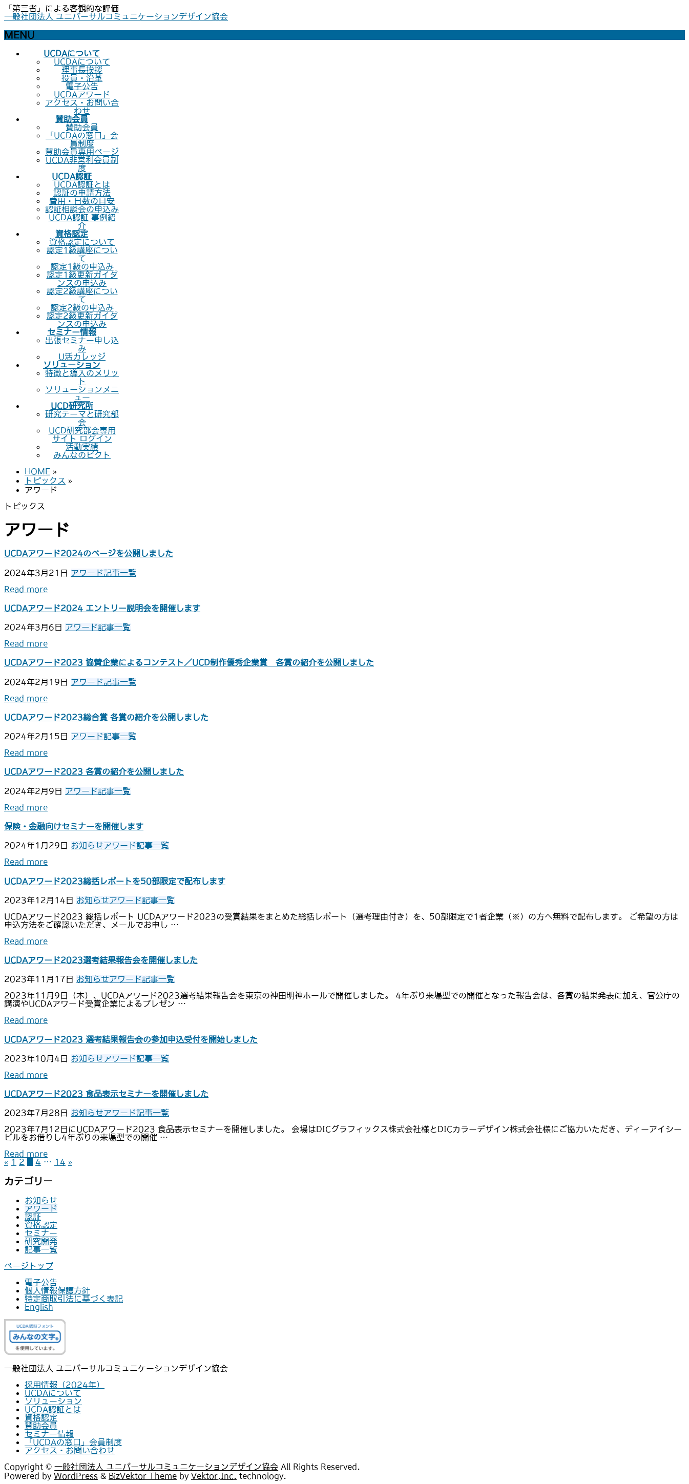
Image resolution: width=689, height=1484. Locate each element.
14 (60, 1162)
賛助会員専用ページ (82, 152)
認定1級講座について (82, 254)
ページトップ (28, 1266)
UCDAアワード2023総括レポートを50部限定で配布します (114, 881)
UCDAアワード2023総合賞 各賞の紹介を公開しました (106, 717)
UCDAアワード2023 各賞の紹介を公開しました (94, 771)
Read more (26, 589)
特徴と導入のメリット (82, 377)
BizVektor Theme (143, 1476)
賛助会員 (82, 127)
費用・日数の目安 (82, 201)
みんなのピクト (82, 455)
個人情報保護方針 (57, 1290)
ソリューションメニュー (82, 393)
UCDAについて (82, 61)
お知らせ (87, 845)
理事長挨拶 (81, 70)
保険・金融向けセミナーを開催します (73, 826)
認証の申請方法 (82, 193)
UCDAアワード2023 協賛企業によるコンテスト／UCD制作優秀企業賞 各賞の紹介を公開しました (189, 662)
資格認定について (82, 242)
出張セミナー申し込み (82, 344)
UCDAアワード (82, 94)
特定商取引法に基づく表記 (74, 1298)
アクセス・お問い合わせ (82, 106)
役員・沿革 (81, 78)
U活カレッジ (82, 356)
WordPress (76, 1476)
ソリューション (53, 1401)
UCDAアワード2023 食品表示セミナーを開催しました (106, 1094)
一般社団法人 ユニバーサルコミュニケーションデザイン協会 (116, 16)
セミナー (41, 1233)
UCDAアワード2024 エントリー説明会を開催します (102, 608)
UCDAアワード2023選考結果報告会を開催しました (101, 960)
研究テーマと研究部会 (82, 418)
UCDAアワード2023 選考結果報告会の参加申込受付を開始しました (131, 1039)
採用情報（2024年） (65, 1385)
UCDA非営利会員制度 (82, 164)
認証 (33, 1217)
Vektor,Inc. (214, 1476)
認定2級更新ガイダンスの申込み (82, 319)
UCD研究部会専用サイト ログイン (82, 434)
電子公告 (82, 86)
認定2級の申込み (82, 307)
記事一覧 (119, 573)
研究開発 (41, 1241)
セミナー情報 (49, 1434)
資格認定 (41, 1225)
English (39, 1307)
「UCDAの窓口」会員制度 (82, 139)
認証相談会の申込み (82, 209)
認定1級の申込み (82, 266)
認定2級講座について (82, 295)
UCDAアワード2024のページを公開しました (88, 553)
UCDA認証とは (82, 184)
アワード (87, 573)
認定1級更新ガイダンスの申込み (82, 278)
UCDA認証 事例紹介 (82, 221)
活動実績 (82, 447)
